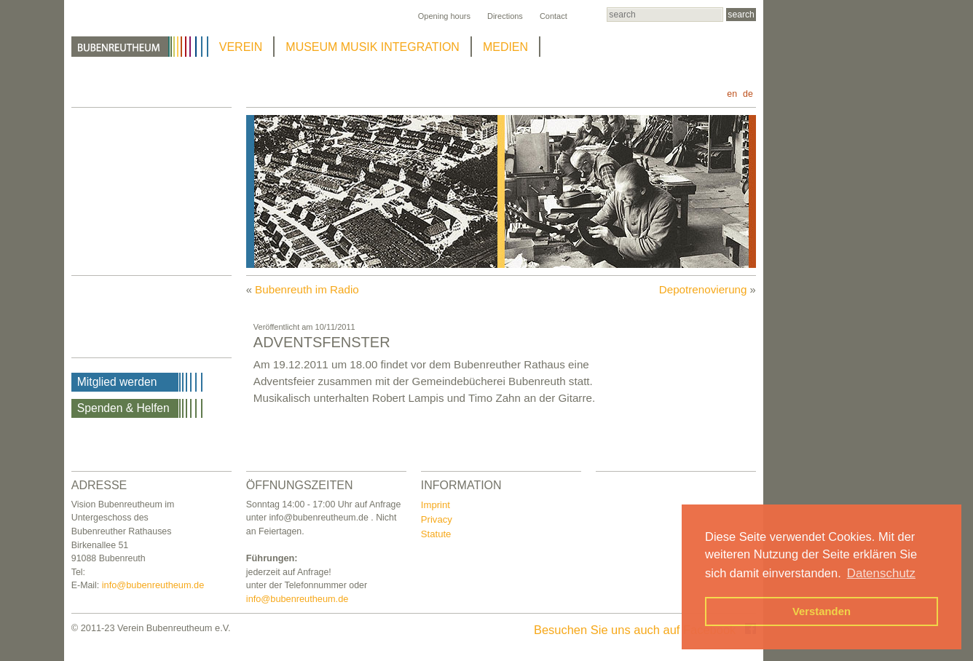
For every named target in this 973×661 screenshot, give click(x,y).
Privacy (436, 519)
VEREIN (241, 47)
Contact (553, 16)
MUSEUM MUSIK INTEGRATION (372, 47)
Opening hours (444, 16)
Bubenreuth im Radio (307, 289)
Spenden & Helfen (123, 408)
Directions (505, 16)
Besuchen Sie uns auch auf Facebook (645, 629)
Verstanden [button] (821, 611)
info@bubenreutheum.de (153, 584)
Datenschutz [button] (881, 573)
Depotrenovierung (703, 289)
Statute (436, 534)
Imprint (435, 504)
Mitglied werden (117, 382)
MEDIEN (505, 47)
